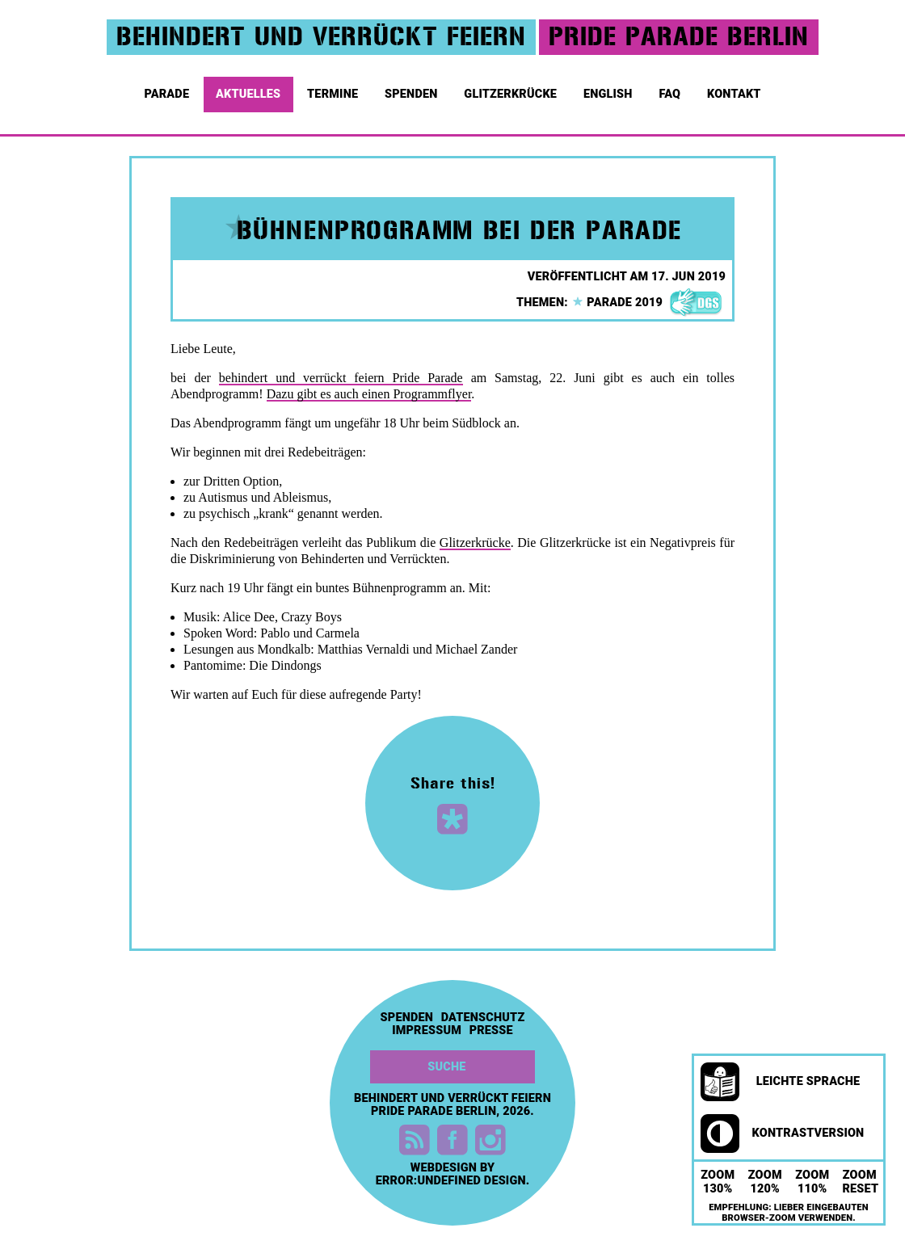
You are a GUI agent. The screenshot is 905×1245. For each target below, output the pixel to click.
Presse (491, 1030)
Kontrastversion (782, 1133)
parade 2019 (617, 302)
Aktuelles (250, 89)
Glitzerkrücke (511, 89)
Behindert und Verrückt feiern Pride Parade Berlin (452, 1104)
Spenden (412, 89)
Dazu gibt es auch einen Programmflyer (369, 394)
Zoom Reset (861, 1182)
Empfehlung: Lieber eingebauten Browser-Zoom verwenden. (789, 1212)
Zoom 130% (718, 1182)
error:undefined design (451, 1181)
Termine (334, 89)
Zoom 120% (765, 1182)
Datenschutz (483, 1018)
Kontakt (735, 89)
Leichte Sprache (780, 1081)
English (609, 89)
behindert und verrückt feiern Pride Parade (341, 378)
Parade (168, 89)
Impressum (426, 1030)
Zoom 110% (812, 1182)
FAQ (671, 89)
